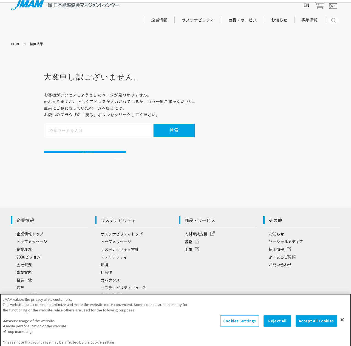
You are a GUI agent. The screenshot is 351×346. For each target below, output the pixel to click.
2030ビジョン (28, 268)
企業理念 (24, 260)
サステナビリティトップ (122, 245)
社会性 (106, 284)
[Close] (342, 323)
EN (306, 10)
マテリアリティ (114, 268)
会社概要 (24, 276)
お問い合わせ (280, 276)
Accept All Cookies (316, 324)
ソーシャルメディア (286, 253)
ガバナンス (110, 291)
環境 (104, 276)
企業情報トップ (29, 245)
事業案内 (24, 284)
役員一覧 (24, 291)
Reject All (277, 324)
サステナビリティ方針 (120, 260)
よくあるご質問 (282, 268)
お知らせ (276, 245)
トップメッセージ (31, 253)
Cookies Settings (239, 324)
